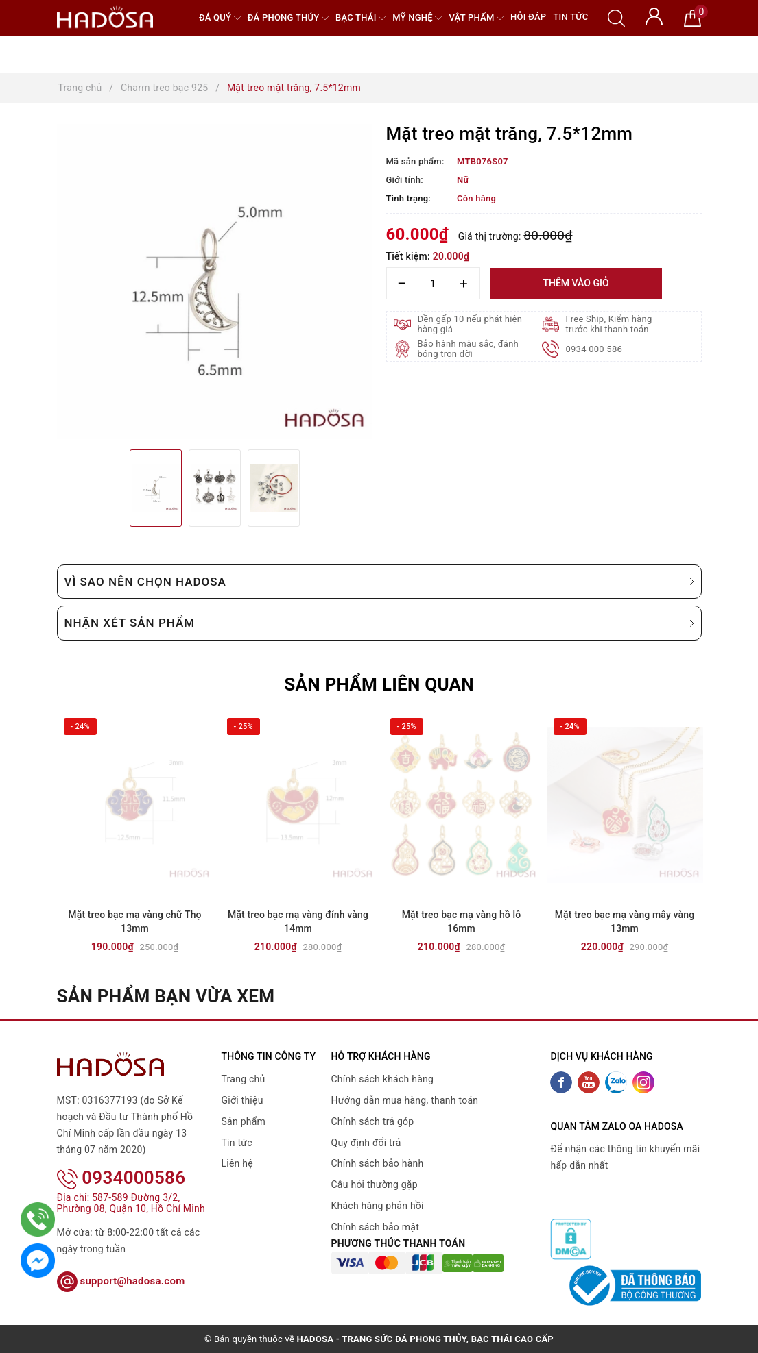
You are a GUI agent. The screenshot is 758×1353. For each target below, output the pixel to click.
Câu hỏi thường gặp (374, 1184)
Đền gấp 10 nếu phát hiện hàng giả (470, 324)
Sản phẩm (244, 1121)
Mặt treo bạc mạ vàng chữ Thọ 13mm (134, 921)
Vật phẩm (476, 18)
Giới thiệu (242, 1100)
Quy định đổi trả (366, 1142)
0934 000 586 (594, 349)
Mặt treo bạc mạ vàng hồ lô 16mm (461, 921)
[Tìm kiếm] (616, 17)
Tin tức (570, 17)
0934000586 (121, 1160)
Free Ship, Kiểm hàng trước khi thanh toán (609, 324)
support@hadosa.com (121, 1263)
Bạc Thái (360, 18)
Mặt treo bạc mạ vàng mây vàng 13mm (625, 921)
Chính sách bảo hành (377, 1163)
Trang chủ (243, 1078)
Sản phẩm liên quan (379, 684)
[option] (214, 281)
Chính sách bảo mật (375, 1226)
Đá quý (220, 18)
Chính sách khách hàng (382, 1078)
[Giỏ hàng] (692, 17)
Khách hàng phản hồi (377, 1205)
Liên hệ (237, 1163)
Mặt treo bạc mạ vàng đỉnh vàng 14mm (298, 921)
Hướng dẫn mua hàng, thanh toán (405, 1100)
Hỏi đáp (528, 17)
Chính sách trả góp (372, 1121)
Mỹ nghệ (417, 18)
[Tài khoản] (654, 15)
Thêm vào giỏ (575, 282)
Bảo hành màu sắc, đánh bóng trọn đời (468, 348)
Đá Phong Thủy (288, 18)
